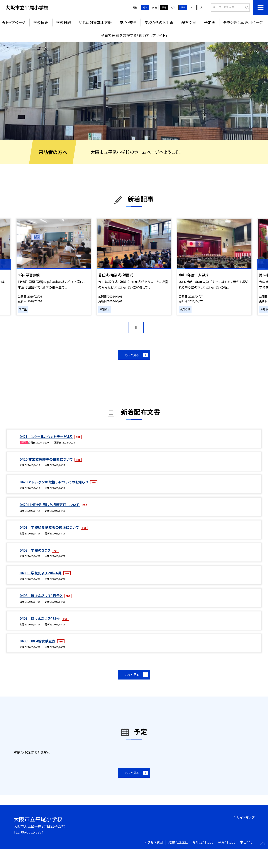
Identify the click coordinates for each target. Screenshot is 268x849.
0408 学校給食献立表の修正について (50, 527)
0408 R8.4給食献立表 (38, 641)
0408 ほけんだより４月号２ (41, 595)
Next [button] (262, 264)
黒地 (164, 7)
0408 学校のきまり (35, 550)
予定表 (209, 22)
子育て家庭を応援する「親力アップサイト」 (134, 35)
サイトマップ (246, 817)
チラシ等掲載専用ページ (243, 22)
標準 (183, 7)
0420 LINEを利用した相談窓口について (50, 504)
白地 (154, 7)
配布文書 (188, 22)
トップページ (15, 22)
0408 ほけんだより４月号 (40, 618)
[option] (134, 91)
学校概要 (40, 22)
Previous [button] (5, 264)
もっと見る (132, 355)
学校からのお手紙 (159, 22)
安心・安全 (128, 22)
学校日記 (63, 22)
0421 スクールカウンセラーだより (46, 436)
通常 (145, 7)
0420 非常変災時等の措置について (46, 459)
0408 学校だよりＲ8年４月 (41, 572)
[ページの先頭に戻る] (262, 843)
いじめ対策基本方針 (95, 22)
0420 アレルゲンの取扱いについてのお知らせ (54, 481)
